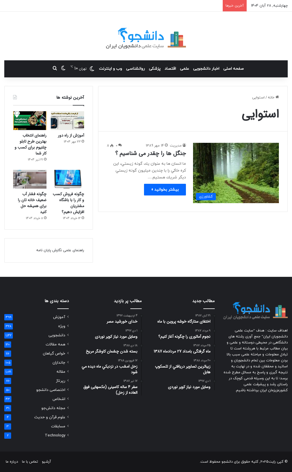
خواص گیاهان (54, 353)
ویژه (61, 326)
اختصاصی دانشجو (50, 390)
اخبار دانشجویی (206, 68)
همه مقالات (55, 344)
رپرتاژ (60, 381)
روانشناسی (135, 68)
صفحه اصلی (233, 68)
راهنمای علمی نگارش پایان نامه (60, 250)
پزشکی (155, 68)
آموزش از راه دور (71, 135)
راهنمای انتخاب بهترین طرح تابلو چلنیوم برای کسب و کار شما (30, 144)
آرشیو (46, 461)
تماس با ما (30, 461)
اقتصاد (170, 68)
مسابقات (58, 426)
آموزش (59, 317)
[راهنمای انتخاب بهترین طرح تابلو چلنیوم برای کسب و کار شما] (29, 120)
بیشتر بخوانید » (165, 189)
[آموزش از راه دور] (67, 120)
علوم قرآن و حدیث (49, 417)
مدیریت (176, 145)
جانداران (58, 362)
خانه (273, 97)
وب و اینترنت (110, 68)
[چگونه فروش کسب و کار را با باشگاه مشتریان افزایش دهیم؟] (67, 179)
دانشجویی (56, 335)
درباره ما (12, 461)
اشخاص (58, 399)
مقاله (60, 371)
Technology (55, 435)
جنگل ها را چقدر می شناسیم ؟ (150, 153)
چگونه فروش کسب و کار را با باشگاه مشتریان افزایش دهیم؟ (68, 203)
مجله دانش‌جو (53, 408)
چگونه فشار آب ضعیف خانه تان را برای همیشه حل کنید (32, 203)
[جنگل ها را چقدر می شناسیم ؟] (236, 173)
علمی (184, 68)
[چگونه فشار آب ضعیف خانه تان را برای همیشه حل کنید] (29, 179)
